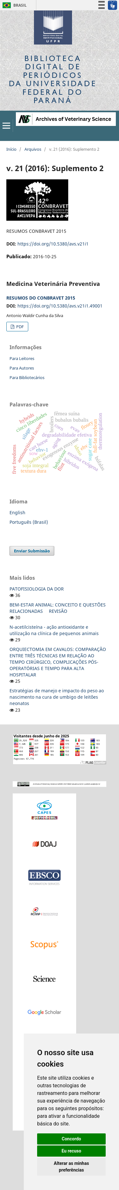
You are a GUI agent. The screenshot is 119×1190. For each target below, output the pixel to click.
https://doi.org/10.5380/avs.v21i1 (53, 244)
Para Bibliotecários (27, 377)
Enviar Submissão (32, 551)
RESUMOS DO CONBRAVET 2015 (40, 298)
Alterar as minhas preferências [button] (71, 1167)
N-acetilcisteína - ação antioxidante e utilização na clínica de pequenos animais (54, 630)
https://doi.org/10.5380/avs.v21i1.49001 (59, 306)
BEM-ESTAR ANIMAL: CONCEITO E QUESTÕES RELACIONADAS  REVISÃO (58, 608)
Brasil (13, 5)
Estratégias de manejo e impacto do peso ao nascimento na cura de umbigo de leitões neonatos (57, 697)
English (17, 512)
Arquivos (32, 149)
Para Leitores (22, 358)
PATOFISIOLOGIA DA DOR (37, 589)
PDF (19, 326)
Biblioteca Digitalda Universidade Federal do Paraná (53, 79)
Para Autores (22, 368)
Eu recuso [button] (71, 1150)
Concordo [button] (71, 1138)
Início (11, 149)
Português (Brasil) (29, 522)
